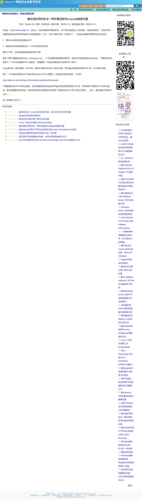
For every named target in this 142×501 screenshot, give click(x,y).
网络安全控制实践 (120, 10)
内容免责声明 (45, 495)
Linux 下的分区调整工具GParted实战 (35, 122)
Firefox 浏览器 (62, 494)
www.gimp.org (36, 58)
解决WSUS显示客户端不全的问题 (34, 119)
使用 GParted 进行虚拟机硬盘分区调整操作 (125, 406)
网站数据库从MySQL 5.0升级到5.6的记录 (125, 319)
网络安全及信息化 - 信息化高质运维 (18, 14)
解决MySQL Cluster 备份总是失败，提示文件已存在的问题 (45, 112)
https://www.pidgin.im (19, 30)
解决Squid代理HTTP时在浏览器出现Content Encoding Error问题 (47, 129)
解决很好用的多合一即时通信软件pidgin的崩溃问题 (41, 126)
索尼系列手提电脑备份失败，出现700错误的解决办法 (42, 136)
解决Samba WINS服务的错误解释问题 (125, 396)
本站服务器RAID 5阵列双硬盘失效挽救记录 (125, 308)
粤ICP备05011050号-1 (105, 495)
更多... (131, 485)
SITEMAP (78, 495)
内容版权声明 (34, 495)
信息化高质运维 (103, 10)
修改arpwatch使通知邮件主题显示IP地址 (125, 371)
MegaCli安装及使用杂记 (29, 115)
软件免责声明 (56, 495)
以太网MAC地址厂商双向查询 (92, 6)
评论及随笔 (136, 10)
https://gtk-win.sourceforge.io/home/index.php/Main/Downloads (30, 80)
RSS (84, 495)
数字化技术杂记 (86, 10)
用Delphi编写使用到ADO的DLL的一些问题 (38, 133)
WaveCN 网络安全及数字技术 (22, 1)
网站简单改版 (127, 452)
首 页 (73, 10)
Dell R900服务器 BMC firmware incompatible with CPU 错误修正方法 (49, 140)
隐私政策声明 (67, 495)
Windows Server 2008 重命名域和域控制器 (126, 210)
